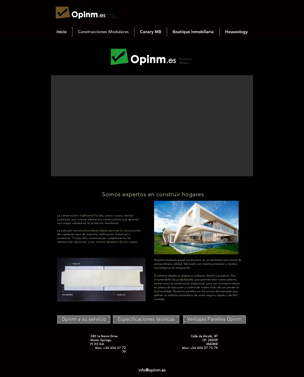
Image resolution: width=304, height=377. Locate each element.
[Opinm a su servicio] (84, 319)
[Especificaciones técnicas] (146, 319)
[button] (152, 125)
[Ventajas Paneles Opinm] (214, 319)
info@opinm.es (152, 370)
